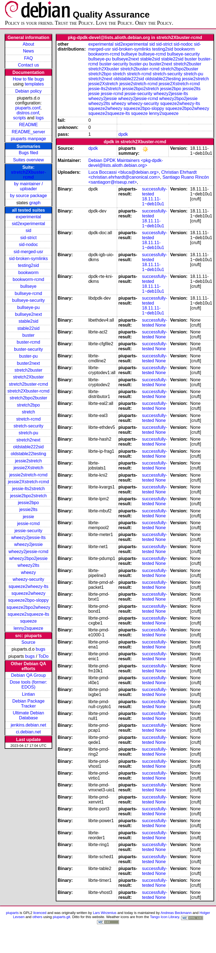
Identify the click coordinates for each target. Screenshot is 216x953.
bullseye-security (28, 300)
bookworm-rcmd (28, 279)
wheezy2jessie (28, 544)
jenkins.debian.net (28, 725)
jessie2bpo (28, 502)
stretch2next (28, 440)
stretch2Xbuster (28, 377)
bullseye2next (28, 314)
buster (28, 335)
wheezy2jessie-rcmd (28, 551)
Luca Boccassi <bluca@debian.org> (123, 172)
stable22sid (28, 328)
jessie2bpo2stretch (28, 495)
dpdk (123, 134)
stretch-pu (28, 432)
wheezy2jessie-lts (28, 537)
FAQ (28, 58)
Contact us (28, 65)
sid (28, 230)
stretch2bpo (28, 405)
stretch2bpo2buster (28, 398)
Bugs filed (28, 152)
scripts (19, 117)
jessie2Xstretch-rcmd (28, 481)
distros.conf (27, 113)
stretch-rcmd (28, 419)
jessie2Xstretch (28, 467)
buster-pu (28, 356)
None (160, 325)
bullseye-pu (28, 307)
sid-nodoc (28, 244)
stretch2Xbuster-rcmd (28, 174)
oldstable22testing (28, 453)
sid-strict (28, 237)
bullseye (28, 286)
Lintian (28, 694)
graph (35, 202)
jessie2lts (29, 509)
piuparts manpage (28, 138)
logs (40, 117)
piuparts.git (61, 917)
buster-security (28, 349)
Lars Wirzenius (105, 913)
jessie (28, 516)
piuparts (12, 913)
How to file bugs (28, 79)
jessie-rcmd (28, 523)
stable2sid (28, 321)
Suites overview (28, 160)
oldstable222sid (28, 446)
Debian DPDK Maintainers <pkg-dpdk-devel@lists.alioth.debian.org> (125, 163)
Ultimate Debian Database (28, 715)
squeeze (28, 621)
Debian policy (28, 91)
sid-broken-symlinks (28, 258)
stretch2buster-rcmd (28, 384)
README (28, 124)
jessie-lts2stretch (28, 488)
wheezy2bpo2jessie (28, 558)
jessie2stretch (28, 460)
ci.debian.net (28, 732)
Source (28, 642)
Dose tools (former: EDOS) (28, 684)
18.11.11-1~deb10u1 (153, 201)
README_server (28, 131)
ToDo (43, 656)
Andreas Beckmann (176, 913)
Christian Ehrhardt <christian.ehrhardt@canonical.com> (142, 174)
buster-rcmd (28, 342)
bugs (40, 649)
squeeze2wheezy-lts (28, 586)
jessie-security (28, 530)
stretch (28, 412)
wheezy (28, 572)
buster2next (28, 363)
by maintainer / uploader (28, 186)
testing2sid (28, 265)
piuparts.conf (27, 108)
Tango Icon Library (164, 917)
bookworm (28, 272)
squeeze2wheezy (29, 593)
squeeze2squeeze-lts (28, 614)
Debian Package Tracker (28, 703)
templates (34, 84)
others (37, 917)
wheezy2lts (28, 565)
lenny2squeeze (28, 628)
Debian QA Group (28, 675)
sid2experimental (28, 223)
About (28, 44)
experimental (28, 216)
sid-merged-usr (28, 251)
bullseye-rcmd (28, 293)
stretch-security (28, 426)
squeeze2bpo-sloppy (28, 600)
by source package (28, 195)
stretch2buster (28, 370)
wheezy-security (28, 579)
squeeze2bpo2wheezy (28, 607)
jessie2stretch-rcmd (28, 475)
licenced (39, 913)
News (28, 51)
